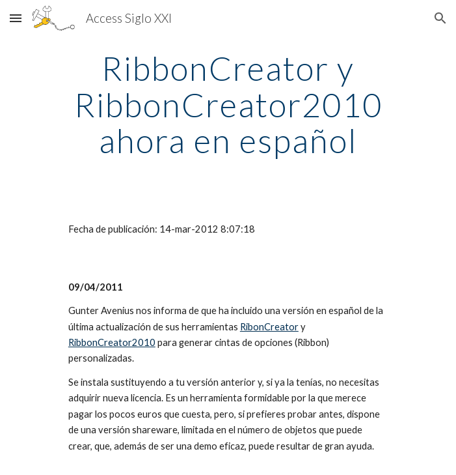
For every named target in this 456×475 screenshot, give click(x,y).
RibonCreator (269, 326)
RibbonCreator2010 (111, 342)
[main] (228, 104)
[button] (15, 18)
